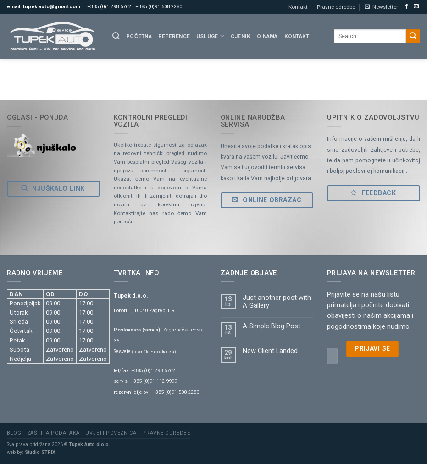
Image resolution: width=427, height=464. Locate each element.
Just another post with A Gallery (277, 301)
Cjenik (240, 36)
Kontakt (298, 7)
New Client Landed (270, 351)
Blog (14, 433)
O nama (267, 36)
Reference (174, 36)
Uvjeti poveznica (111, 433)
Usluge (210, 36)
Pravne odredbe (336, 7)
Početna (139, 36)
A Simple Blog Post (271, 326)
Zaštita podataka (53, 433)
